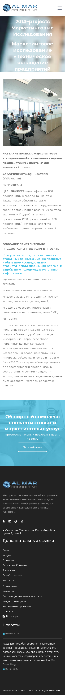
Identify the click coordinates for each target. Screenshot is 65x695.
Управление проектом (17, 606)
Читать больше (32, 447)
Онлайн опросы (12, 575)
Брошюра (12, 616)
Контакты (8, 580)
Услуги (7, 555)
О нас (6, 550)
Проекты (8, 560)
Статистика (10, 586)
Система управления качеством (22, 596)
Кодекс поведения (15, 601)
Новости (8, 611)
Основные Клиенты (15, 565)
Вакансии (9, 570)
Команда (8, 591)
